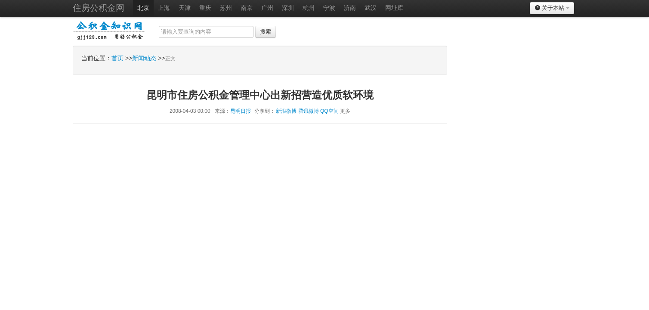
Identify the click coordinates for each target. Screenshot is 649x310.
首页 (117, 58)
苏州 (226, 7)
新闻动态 (144, 58)
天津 (185, 7)
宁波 (329, 7)
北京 (143, 7)
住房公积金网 (98, 7)
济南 (350, 7)
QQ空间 (329, 111)
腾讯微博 (308, 111)
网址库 (394, 7)
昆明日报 (240, 111)
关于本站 (552, 8)
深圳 (288, 7)
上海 (164, 7)
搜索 (265, 31)
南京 (247, 7)
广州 (267, 7)
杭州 (309, 7)
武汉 (371, 7)
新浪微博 (286, 111)
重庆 (205, 7)
